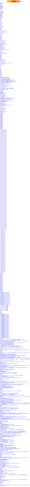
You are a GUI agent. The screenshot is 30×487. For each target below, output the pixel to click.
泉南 (0, 39)
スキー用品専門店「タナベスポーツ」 (4, 315)
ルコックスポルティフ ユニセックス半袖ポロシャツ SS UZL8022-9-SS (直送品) (9, 467)
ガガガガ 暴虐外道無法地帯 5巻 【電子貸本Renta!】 (6, 418)
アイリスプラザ (2, 84)
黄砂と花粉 (1, 5)
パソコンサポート (2, 42)
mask (0, 25)
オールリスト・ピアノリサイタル (4, 442)
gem (0, 23)
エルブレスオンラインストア (3, 108)
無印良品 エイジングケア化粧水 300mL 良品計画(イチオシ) (7, 452)
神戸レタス (1, 273)
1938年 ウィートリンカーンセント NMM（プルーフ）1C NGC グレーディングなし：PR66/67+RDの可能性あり (13, 479)
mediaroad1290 (2, 471)
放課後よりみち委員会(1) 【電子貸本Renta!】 (5, 410)
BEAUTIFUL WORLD (2, 464)
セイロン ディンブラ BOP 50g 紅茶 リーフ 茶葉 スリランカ (7, 399)
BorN (0, 477)
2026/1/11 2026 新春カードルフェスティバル (5, 49)
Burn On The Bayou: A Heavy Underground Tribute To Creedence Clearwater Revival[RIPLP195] (11, 425)
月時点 (1, 370)
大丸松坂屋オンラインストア (3, 97)
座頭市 (1, 423)
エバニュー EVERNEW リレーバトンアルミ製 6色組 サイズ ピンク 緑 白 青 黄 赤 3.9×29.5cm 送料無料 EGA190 (13, 367)
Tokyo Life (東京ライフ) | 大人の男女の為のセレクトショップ (7, 99)
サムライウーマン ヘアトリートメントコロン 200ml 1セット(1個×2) (8, 372)
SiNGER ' (1, 474)
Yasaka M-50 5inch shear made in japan (4, 77)
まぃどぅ (1, 11)
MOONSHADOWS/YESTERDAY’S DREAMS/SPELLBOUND (7, 341)
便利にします (2, 409)
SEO (0, 34)
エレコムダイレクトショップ (3, 104)
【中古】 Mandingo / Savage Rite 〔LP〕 (5, 480)
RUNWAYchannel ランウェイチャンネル (5, 292)
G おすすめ (1, 350)
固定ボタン (1, 368)
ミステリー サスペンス (3, 462)
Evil (0, 390)
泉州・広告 (1, 45)
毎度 (0, 44)
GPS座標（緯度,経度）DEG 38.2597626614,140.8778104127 (7, 358)
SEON (1, 380)
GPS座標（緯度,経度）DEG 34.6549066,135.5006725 (6, 387)
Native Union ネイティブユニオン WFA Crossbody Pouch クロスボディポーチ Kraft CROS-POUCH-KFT (12, 395)
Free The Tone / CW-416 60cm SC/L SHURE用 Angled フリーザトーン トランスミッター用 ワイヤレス (12, 342)
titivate (1, 311)
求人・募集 (1, 47)
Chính (1, 406)
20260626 (1, 3)
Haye (0, 483)
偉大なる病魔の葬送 (2, 476)
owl (0, 24)
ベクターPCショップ (2, 96)
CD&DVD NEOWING (2, 103)
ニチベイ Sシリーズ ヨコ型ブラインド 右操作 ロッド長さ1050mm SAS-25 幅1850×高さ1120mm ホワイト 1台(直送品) (14, 381)
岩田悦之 (1, 338)
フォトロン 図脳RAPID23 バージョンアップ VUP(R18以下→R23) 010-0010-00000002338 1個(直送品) (12, 429)
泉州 (0, 55)
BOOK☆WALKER (2, 109)
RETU (1, 455)
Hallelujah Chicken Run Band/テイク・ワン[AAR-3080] (6, 369)
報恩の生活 (1, 453)
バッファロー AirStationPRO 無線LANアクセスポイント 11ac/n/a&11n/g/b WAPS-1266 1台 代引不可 (12, 417)
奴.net (1, 18)
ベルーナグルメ (2, 106)
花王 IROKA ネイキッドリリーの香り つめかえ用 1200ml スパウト (8, 473)
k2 (0, 20)
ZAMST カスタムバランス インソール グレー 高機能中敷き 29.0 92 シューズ (9, 408)
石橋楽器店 (1, 91)
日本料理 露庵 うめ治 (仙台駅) (4, 450)
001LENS (1, 114)
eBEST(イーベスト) (2, 94)
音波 (0, 378)
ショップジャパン (2, 113)
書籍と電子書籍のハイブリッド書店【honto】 (5, 98)
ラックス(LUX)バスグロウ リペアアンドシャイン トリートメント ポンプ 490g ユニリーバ (11, 345)
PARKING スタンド (2, 426)
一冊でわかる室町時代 (3, 466)
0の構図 (1, 347)
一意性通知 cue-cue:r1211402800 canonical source (6, 82)
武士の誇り (1, 392)
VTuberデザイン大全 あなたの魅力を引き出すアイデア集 (7, 343)
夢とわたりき (2, 415)
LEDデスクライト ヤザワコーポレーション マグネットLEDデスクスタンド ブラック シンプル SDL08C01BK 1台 (13, 340)
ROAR (1, 456)
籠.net (1, 17)
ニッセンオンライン (2, 87)
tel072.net (1, 15)
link (0, 4)
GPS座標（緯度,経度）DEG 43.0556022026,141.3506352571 (7, 382)
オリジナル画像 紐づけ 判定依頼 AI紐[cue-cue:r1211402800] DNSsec (8, 81)
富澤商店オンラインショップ (3, 111)
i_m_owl (1, 33)
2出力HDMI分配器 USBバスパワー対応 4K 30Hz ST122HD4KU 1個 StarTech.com (9, 346)
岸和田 (1, 37)
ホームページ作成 (2, 40)
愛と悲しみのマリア (2, 422)
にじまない (1, 379)
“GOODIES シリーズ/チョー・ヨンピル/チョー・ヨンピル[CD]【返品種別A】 (9, 433)
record (1, 484)
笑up (0, 27)
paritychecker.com (2, 12)
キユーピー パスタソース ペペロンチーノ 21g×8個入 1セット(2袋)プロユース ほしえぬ (10, 377)
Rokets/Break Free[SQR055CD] (3, 362)
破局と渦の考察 (2, 482)
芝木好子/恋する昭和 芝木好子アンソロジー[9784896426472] (7, 440)
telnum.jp (1, 14)
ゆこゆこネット (2, 92)
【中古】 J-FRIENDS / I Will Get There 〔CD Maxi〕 (6, 439)
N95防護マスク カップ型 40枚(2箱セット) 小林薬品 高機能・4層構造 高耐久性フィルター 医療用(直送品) (12, 355)
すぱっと (1, 389)
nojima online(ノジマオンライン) (4, 89)
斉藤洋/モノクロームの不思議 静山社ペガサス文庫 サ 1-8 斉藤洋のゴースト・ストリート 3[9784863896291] (13, 416)
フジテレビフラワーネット (3, 105)
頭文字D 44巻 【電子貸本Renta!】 (4, 459)
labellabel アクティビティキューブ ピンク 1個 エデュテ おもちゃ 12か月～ (9, 363)
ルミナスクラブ (2, 107)
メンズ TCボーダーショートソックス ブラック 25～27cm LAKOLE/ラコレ (9, 373)
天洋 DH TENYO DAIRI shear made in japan (5, 79)
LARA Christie (2, 112)
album (1, 351)
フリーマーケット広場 (3, 63)
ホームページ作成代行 (3, 60)
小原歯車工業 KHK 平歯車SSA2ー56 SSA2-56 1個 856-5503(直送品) (8, 447)
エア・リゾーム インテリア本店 (4, 305)
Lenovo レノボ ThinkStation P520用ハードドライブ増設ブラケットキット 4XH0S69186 (10, 435)
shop (0, 29)
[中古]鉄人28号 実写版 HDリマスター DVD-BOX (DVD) (7, 441)
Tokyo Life (1, 116)
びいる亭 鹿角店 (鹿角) (3, 460)
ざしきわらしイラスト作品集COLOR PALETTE (6, 449)
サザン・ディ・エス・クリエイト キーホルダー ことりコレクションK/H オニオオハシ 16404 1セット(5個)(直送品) (14, 451)
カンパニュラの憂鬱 (2, 385)
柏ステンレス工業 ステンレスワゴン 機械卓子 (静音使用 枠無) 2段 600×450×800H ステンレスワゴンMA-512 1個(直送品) (14, 357)
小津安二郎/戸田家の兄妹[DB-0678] (4, 421)
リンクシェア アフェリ (3, 31)
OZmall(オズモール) (2, 93)
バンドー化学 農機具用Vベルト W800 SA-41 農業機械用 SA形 (7, 394)
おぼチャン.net (2, 16)
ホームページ (2, 35)
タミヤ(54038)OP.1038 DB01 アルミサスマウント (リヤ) (6, 386)
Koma (1, 458)
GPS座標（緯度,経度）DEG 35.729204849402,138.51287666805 (7, 412)
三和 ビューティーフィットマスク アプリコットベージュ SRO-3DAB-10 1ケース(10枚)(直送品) (11, 375)
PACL (1, 481)
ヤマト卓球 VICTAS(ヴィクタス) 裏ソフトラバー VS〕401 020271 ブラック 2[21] (10, 463)
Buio (0, 478)
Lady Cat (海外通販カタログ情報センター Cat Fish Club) (6, 88)
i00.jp (1, 28)
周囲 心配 (1, 446)
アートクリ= (1, 391)
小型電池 (1, 430)
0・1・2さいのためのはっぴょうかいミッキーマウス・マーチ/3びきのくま (9, 348)
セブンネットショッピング (3, 86)
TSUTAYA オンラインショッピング (4, 83)
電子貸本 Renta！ (2, 102)
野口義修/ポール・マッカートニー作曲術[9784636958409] (7, 428)
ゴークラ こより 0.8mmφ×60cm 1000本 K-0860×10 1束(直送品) (7, 454)
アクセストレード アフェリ (3, 30)
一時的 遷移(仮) (2, 26)
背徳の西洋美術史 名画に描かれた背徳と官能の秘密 (6, 398)
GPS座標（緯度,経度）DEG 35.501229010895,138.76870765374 (7, 354)
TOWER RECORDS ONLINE (3, 101)
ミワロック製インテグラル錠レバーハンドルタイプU (6, 360)
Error (0, 437)
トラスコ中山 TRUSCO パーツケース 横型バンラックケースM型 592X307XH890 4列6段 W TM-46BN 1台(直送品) (13, 457)
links (0, 50)
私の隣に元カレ (2, 374)
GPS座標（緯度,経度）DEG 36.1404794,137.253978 (6, 401)
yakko (1, 22)
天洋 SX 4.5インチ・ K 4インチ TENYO (5, 78)
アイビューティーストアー (3, 129)
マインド (1, 10)
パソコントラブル (2, 43)
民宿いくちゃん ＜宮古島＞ (3, 469)
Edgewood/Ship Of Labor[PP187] (4, 427)
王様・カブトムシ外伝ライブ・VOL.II (4, 364)
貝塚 (0, 38)
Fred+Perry (1, 411)
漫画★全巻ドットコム (3, 444)
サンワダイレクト (2, 110)
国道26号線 (1, 48)
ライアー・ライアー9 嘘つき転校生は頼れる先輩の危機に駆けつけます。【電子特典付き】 (11, 432)
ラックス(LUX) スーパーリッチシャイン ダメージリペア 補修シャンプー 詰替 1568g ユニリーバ (11, 339)
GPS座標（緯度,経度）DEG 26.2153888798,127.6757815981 (7, 402)
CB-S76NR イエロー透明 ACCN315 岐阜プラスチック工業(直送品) (8, 434)
